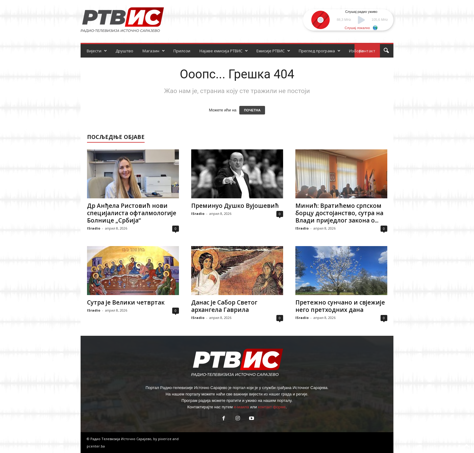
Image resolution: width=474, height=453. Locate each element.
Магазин (153, 51)
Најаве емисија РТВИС (223, 51)
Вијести (97, 51)
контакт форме (272, 407)
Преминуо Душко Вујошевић (235, 206)
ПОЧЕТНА (252, 110)
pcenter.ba (96, 446)
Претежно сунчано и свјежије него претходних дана (340, 306)
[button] (386, 51)
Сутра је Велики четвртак (126, 302)
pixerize (165, 438)
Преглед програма (319, 51)
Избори (356, 51)
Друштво (124, 51)
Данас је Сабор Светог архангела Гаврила (224, 306)
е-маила (241, 407)
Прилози (181, 51)
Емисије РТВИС (273, 51)
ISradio (93, 228)
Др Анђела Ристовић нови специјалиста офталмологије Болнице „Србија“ (131, 213)
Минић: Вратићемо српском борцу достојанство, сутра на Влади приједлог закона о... (339, 213)
